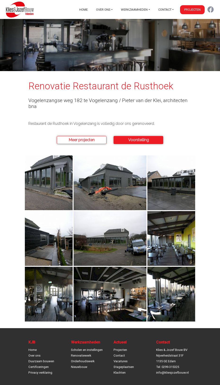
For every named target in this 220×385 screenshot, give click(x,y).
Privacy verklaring (40, 372)
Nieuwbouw (79, 367)
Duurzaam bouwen (41, 361)
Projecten (192, 9)
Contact (165, 9)
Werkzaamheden (134, 9)
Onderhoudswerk (83, 361)
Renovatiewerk (81, 355)
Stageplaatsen (124, 367)
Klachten (120, 372)
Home (83, 9)
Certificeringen (38, 367)
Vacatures (121, 361)
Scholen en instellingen (87, 350)
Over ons (103, 9)
